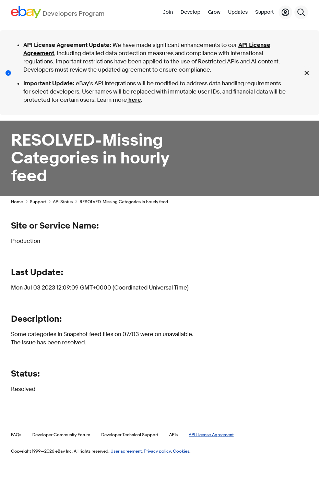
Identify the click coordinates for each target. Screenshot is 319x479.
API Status (63, 201)
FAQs (16, 434)
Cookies (181, 451)
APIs (173, 434)
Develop (190, 12)
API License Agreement (211, 434)
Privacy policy (157, 451)
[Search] (301, 12)
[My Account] (285, 12)
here (134, 99)
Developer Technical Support (129, 434)
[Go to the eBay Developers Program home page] (58, 12)
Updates (238, 12)
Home (17, 201)
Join (168, 12)
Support (264, 12)
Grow (214, 12)
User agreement (126, 451)
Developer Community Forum (61, 434)
